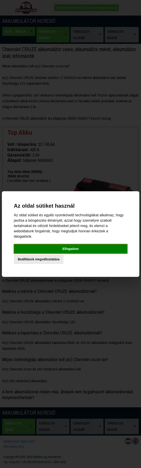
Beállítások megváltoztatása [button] (38, 259)
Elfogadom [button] (70, 249)
